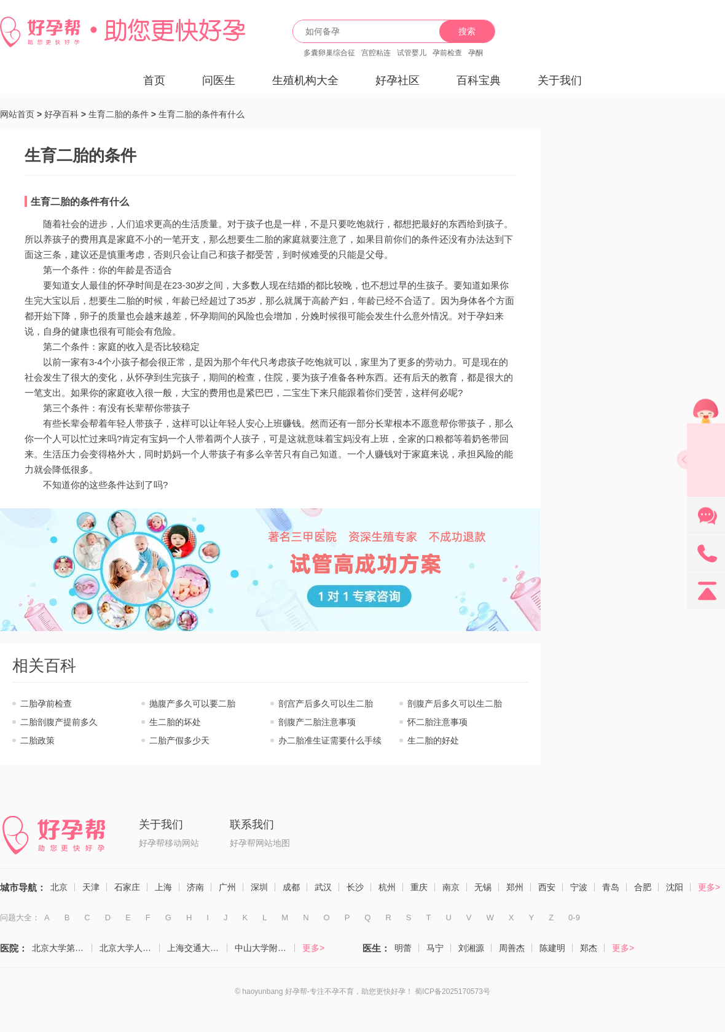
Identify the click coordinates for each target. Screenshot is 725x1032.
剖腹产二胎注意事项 (317, 722)
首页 (154, 80)
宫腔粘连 (376, 52)
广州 (227, 887)
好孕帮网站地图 (260, 843)
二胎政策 (37, 740)
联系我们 (252, 824)
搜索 (467, 31)
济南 (195, 887)
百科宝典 (479, 80)
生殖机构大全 (305, 80)
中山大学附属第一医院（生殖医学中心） (265, 948)
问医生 (218, 80)
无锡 (483, 887)
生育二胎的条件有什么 (202, 114)
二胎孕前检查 (46, 703)
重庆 (419, 887)
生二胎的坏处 (175, 722)
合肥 (642, 887)
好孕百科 (61, 114)
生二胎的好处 (433, 740)
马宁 (435, 948)
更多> (709, 887)
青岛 (610, 887)
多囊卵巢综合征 (329, 52)
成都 (291, 887)
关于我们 (560, 80)
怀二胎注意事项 (437, 722)
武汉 (323, 887)
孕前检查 (447, 52)
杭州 (387, 887)
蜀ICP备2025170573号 (452, 991)
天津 (91, 887)
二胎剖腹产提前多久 (59, 722)
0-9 (574, 917)
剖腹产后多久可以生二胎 (454, 703)
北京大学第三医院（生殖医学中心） (62, 948)
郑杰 (588, 948)
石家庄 (127, 887)
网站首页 (17, 114)
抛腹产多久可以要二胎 (192, 703)
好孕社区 (397, 80)
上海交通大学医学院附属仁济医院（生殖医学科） (197, 948)
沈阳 (674, 887)
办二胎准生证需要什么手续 (330, 740)
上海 (163, 887)
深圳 (259, 887)
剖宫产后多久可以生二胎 (325, 703)
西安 (546, 887)
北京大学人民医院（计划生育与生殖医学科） (130, 948)
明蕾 (403, 948)
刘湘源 (471, 948)
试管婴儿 (411, 52)
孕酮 (475, 52)
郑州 (514, 887)
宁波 (578, 887)
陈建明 (552, 948)
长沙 (355, 887)
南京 (451, 887)
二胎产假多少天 (179, 740)
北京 (59, 887)
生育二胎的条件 (118, 114)
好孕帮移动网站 (169, 843)
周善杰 (512, 948)
